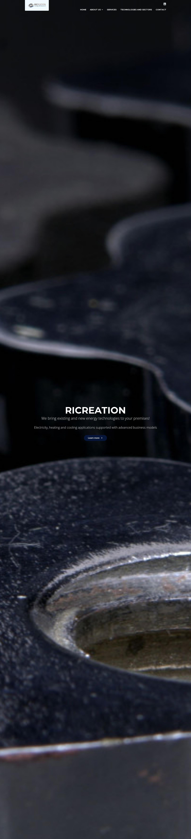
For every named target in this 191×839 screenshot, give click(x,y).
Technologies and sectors (136, 9)
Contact (161, 9)
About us (96, 9)
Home (83, 9)
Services (112, 9)
